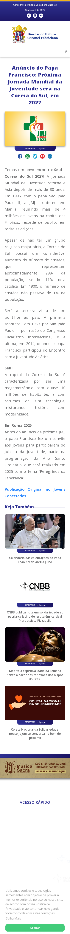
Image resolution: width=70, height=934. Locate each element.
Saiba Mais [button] (13, 918)
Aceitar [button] (35, 927)
